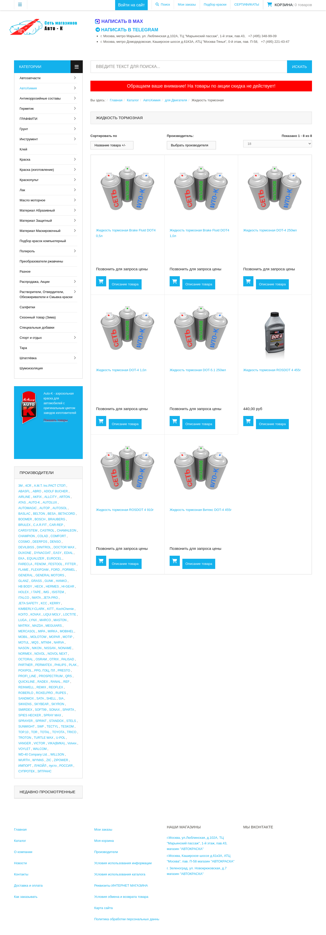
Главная (116, 100)
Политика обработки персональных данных (127, 919)
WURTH (24, 760)
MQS (35, 642)
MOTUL (23, 642)
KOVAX (35, 614)
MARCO (45, 620)
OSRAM (41, 659)
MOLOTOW (38, 637)
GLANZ (23, 581)
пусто (53, 765)
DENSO (55, 541)
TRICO (71, 732)
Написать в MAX (119, 21)
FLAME (23, 569)
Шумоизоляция (31, 368)
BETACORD (66, 513)
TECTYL (52, 726)
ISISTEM (58, 592)
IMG (46, 592)
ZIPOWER (61, 760)
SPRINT (41, 721)
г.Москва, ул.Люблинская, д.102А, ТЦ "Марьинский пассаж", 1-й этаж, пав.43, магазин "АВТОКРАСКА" (197, 843)
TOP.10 (23, 732)
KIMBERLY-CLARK (31, 609)
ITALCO (23, 597)
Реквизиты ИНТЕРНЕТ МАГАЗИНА (121, 885)
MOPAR (54, 637)
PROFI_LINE (27, 676)
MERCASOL (26, 631)
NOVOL (39, 653)
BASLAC (24, 513)
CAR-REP (56, 525)
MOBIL (23, 637)
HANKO (61, 581)
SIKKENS (25, 704)
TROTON (24, 737)
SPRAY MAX (52, 715)
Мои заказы (187, 4)
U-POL (60, 737)
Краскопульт (29, 180)
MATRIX (24, 625)
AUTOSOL (59, 508)
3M (20, 485)
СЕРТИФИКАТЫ (246, 4)
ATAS (22, 502)
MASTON (59, 620)
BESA (52, 513)
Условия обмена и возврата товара (121, 897)
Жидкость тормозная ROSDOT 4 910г (125, 510)
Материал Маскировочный (40, 231)
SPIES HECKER (29, 715)
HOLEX (23, 592)
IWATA (36, 597)
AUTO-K (34, 502)
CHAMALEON (66, 530)
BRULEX (24, 525)
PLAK (73, 665)
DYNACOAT (42, 553)
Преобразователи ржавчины (41, 261)
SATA (40, 698)
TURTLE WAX (43, 737)
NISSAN (50, 648)
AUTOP (44, 508)
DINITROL (44, 547)
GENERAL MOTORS (49, 575)
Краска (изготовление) (37, 170)
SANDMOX (26, 698)
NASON (23, 648)
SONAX (54, 709)
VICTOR (39, 743)
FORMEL (68, 569)
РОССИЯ (66, 765)
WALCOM (40, 749)
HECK (39, 586)
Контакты (21, 874)
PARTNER (25, 665)
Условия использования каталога (119, 874)
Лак (22, 190)
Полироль (27, 251)
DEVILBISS (26, 547)
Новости (20, 863)
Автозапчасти (30, 78)
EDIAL (68, 553)
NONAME (65, 648)
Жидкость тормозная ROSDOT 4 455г (272, 370)
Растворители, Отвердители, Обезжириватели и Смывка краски (46, 294)
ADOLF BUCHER (56, 491)
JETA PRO (50, 597)
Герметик (27, 108)
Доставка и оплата (28, 885)
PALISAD (67, 659)
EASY (57, 553)
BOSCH (40, 519)
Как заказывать (25, 897)
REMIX (41, 687)
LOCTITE (69, 614)
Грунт (24, 129)
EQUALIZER (35, 558)
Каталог (133, 100)
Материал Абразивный (37, 210)
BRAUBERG (56, 519)
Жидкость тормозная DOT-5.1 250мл (198, 370)
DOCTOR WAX (63, 547)
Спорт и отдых (31, 338)
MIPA (41, 631)
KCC (44, 603)
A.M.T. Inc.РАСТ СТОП (49, 485)
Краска (25, 159)
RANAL (56, 681)
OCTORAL (25, 659)
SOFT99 (40, 709)
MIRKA (52, 631)
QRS (68, 676)
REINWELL (26, 687)
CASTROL (47, 530)
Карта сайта (103, 908)
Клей (23, 149)
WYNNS (38, 760)
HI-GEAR (67, 586)
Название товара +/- (110, 145)
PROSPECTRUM (50, 676)
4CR (28, 485)
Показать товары (56, 420)
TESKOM (67, 726)
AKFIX (37, 497)
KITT (50, 609)
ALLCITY (50, 497)
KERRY (55, 603)
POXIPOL (25, 670)
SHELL (51, 698)
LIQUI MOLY (52, 614)
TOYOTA (58, 732)
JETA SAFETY (28, 603)
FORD (55, 569)
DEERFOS (40, 541)
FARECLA (25, 564)
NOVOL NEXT (57, 653)
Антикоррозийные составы (40, 98)
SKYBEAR (41, 704)
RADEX (42, 681)
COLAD (42, 536)
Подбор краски (215, 4)
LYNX (33, 620)
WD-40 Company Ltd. (33, 754)
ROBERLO (25, 693)
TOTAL (44, 732)
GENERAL (25, 575)
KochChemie (65, 609)
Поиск (165, 4)
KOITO (23, 614)
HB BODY (25, 586)
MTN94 (46, 642)
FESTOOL (55, 564)
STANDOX (56, 721)
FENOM (40, 564)
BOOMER (25, 519)
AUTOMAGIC (27, 508)
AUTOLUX (50, 502)
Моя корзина (104, 841)
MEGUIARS (53, 625)
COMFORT (58, 536)
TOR (34, 732)
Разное (25, 271)
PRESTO (64, 670)
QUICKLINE (26, 681)
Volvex (71, 743)
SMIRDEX (25, 709)
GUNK (49, 581)
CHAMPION (26, 536)
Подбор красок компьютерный (43, 241)
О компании (23, 852)
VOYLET (24, 749)
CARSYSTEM (27, 530)
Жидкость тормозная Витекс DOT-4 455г (201, 510)
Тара (23, 348)
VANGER (24, 743)
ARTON (64, 497)
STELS (71, 721)
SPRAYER (25, 721)
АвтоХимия (28, 88)
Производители (106, 852)
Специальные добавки (37, 327)
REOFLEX (56, 687)
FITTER (70, 564)
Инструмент (29, 139)
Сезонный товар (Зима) (38, 317)
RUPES (61, 693)
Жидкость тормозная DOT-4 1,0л (121, 370)
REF (66, 681)
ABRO (37, 491)
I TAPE (36, 592)
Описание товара (125, 284)
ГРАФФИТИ (28, 119)
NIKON (37, 648)
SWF (40, 726)
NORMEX (25, 653)
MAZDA (37, 625)
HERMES (52, 586)
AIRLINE (24, 497)
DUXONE (24, 553)
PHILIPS (60, 665)
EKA (21, 558)
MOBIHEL (67, 631)
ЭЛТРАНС (44, 771)
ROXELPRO (44, 693)
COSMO (24, 541)
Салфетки (27, 307)
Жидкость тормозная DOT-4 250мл (270, 230)
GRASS (36, 581)
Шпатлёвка (28, 358)
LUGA (22, 620)
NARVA (59, 642)
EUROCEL (54, 558)
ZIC (48, 760)
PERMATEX (43, 665)
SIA (61, 698)
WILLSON (57, 754)
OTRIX (54, 659)
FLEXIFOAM (39, 569)
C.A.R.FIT (40, 525)
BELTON (39, 513)
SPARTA (68, 709)
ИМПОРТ (24, 765)
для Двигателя (176, 100)
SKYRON (57, 704)
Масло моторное (32, 200)
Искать (299, 66)
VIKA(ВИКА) (56, 743)
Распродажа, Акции (34, 282)
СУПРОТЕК (26, 771)
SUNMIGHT (26, 726)
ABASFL (24, 491)
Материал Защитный (36, 220)
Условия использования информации (123, 863)
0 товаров (303, 5)
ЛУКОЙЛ (40, 765)
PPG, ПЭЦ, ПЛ (44, 670)
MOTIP (67, 637)
